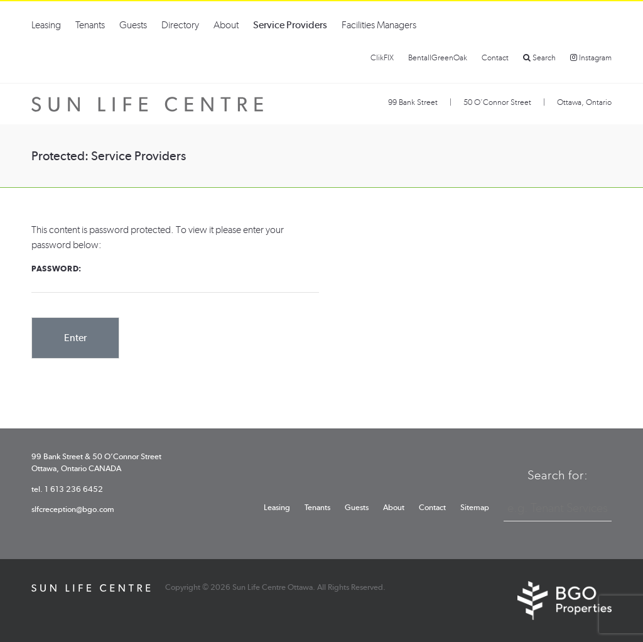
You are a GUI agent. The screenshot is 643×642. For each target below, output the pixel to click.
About (226, 25)
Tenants (90, 25)
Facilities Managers (379, 25)
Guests (133, 25)
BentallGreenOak (437, 57)
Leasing (46, 25)
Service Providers (290, 25)
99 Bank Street (413, 102)
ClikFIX (382, 57)
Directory (180, 25)
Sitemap (474, 507)
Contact (495, 57)
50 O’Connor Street (497, 102)
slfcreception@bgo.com (72, 509)
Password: (175, 278)
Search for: (557, 474)
